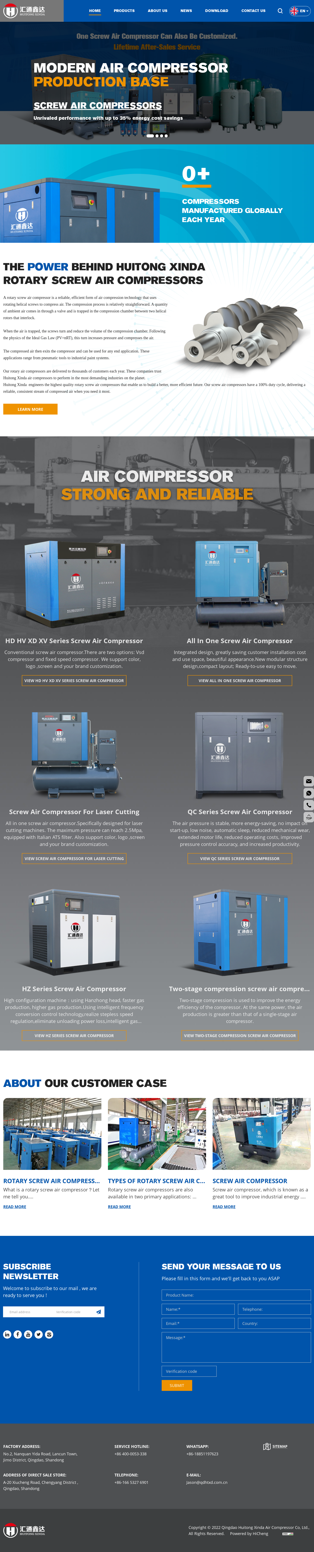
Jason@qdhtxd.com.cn (206, 1482)
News (186, 11)
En (302, 11)
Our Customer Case (85, 1088)
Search (280, 11)
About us (157, 11)
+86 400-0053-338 (130, 1453)
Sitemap (280, 1446)
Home (95, 11)
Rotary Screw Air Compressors (52, 1220)
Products (124, 11)
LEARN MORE (30, 412)
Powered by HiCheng (249, 1533)
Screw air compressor (250, 1220)
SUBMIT (234, 1385)
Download (216, 11)
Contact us (253, 11)
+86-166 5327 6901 (131, 1482)
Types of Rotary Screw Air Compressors (157, 1220)
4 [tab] (166, 135)
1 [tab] (150, 135)
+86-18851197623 (202, 1453)
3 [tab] (161, 135)
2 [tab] (157, 135)
